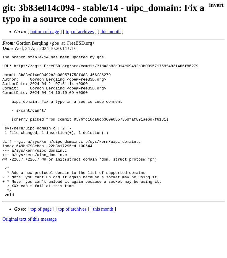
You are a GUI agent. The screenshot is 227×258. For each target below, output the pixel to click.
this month (110, 31)
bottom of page (44, 31)
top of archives (80, 31)
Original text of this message (29, 247)
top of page (41, 237)
